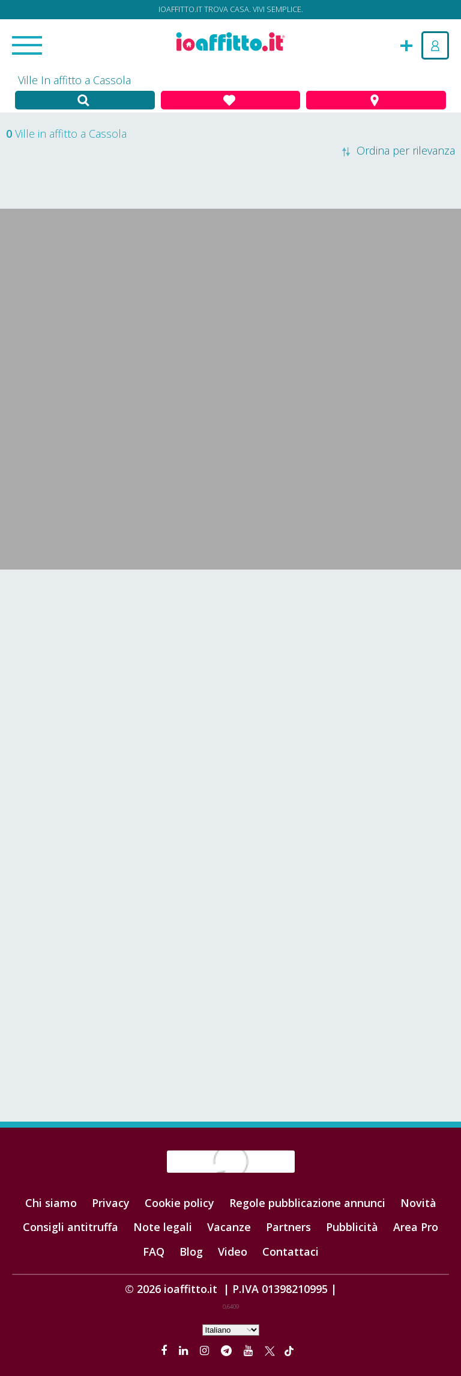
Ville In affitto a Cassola (74, 80)
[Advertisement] (230, 666)
